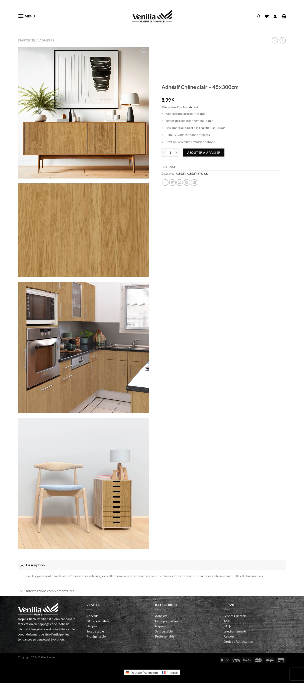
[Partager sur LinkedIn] (194, 182)
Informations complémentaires (46, 591)
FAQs (227, 626)
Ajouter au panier (203, 152)
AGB (227, 621)
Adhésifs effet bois (197, 173)
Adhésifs (46, 40)
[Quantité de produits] (170, 153)
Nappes (91, 626)
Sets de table (95, 631)
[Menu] (26, 16)
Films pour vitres (97, 621)
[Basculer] (22, 565)
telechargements (235, 631)
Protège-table (96, 636)
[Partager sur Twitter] (172, 182)
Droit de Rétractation (238, 641)
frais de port (190, 107)
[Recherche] (258, 16)
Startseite (26, 40)
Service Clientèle (235, 616)
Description (31, 565)
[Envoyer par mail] (179, 182)
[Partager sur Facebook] (165, 182)
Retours (229, 636)
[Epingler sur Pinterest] (187, 182)
